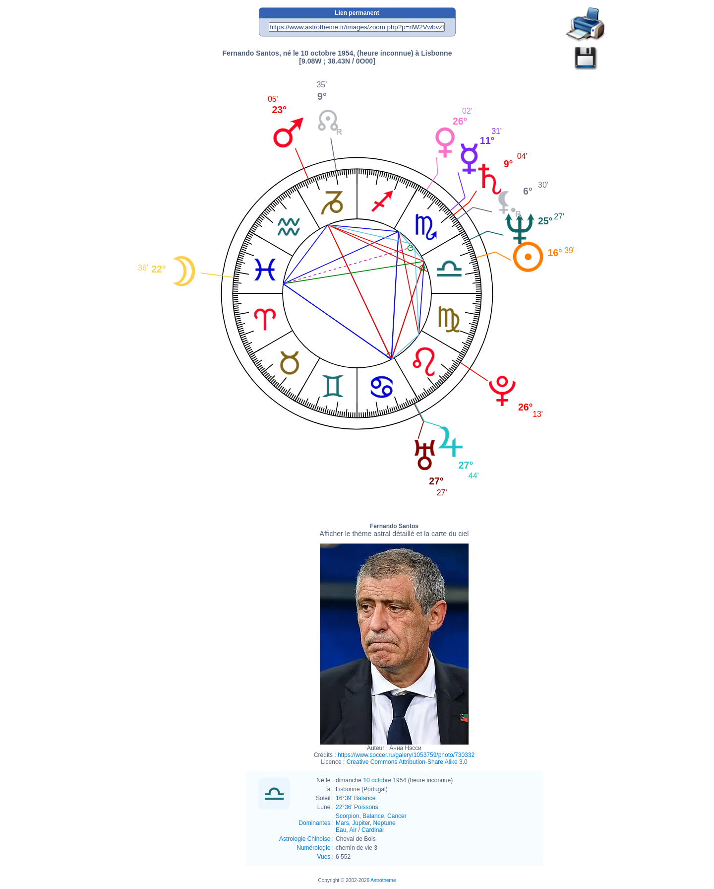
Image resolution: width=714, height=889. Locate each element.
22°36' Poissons (357, 807)
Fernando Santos (394, 530)
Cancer (397, 816)
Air (353, 829)
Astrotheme (383, 880)
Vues (323, 856)
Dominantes (314, 823)
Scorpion (347, 816)
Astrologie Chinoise (304, 838)
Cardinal (372, 829)
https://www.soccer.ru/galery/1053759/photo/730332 (406, 755)
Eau (341, 829)
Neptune (384, 823)
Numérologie (313, 847)
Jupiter (360, 823)
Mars (342, 823)
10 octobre (377, 780)
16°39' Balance (355, 798)
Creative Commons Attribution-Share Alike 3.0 (407, 761)
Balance (373, 816)
